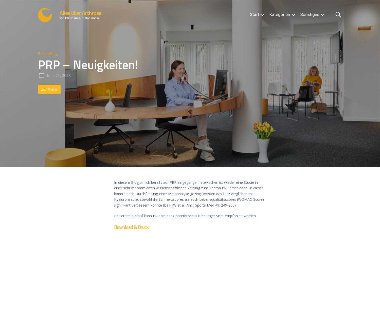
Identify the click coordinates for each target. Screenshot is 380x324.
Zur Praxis (49, 89)
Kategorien (279, 14)
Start (254, 14)
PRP (173, 182)
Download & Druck (131, 227)
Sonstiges (309, 14)
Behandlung (48, 53)
